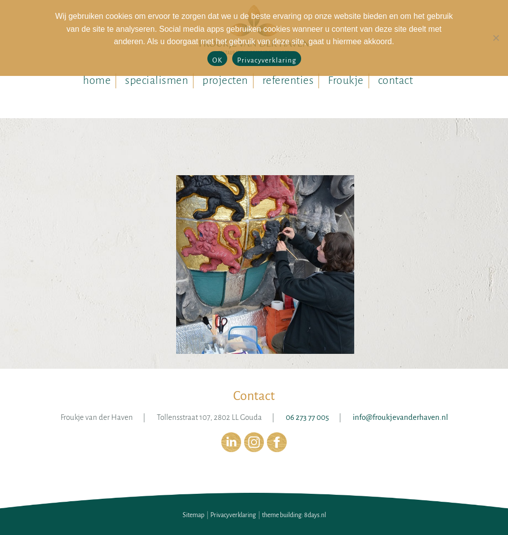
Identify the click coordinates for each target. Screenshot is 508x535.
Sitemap (193, 515)
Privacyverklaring (233, 515)
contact (395, 80)
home (97, 80)
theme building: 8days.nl (294, 515)
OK (217, 60)
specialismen (156, 80)
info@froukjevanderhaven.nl (400, 417)
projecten (225, 80)
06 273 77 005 (307, 417)
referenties (288, 80)
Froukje (346, 80)
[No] (496, 38)
